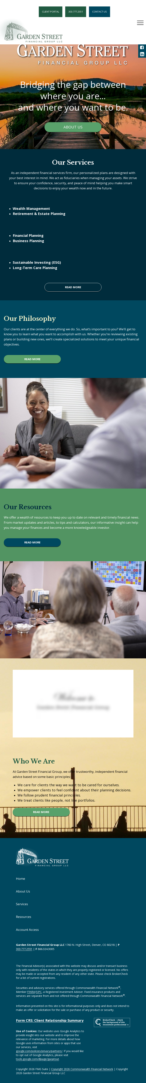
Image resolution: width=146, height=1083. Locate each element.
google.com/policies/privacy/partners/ (39, 1051)
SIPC (39, 992)
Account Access (27, 929)
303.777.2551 (75, 11)
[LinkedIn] (142, 54)
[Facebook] (142, 47)
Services (22, 904)
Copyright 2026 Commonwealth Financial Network (82, 1069)
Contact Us (99, 11)
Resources (23, 917)
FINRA (31, 992)
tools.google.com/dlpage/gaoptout (37, 1059)
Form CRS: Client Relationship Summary (49, 1020)
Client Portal (50, 11)
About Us (23, 891)
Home (20, 878)
